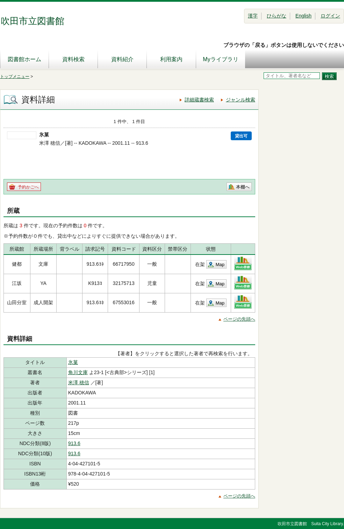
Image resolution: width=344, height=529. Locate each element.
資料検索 (73, 59)
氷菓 (73, 362)
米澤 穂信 (78, 382)
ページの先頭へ (239, 319)
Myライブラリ (220, 59)
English (303, 16)
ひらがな (276, 16)
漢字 (253, 16)
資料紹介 (122, 59)
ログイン (330, 16)
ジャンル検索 (240, 99)
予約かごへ (28, 187)
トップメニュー (14, 76)
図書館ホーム (24, 59)
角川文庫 (78, 372)
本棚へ (243, 187)
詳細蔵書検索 (199, 99)
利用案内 (171, 59)
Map (220, 264)
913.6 (74, 443)
